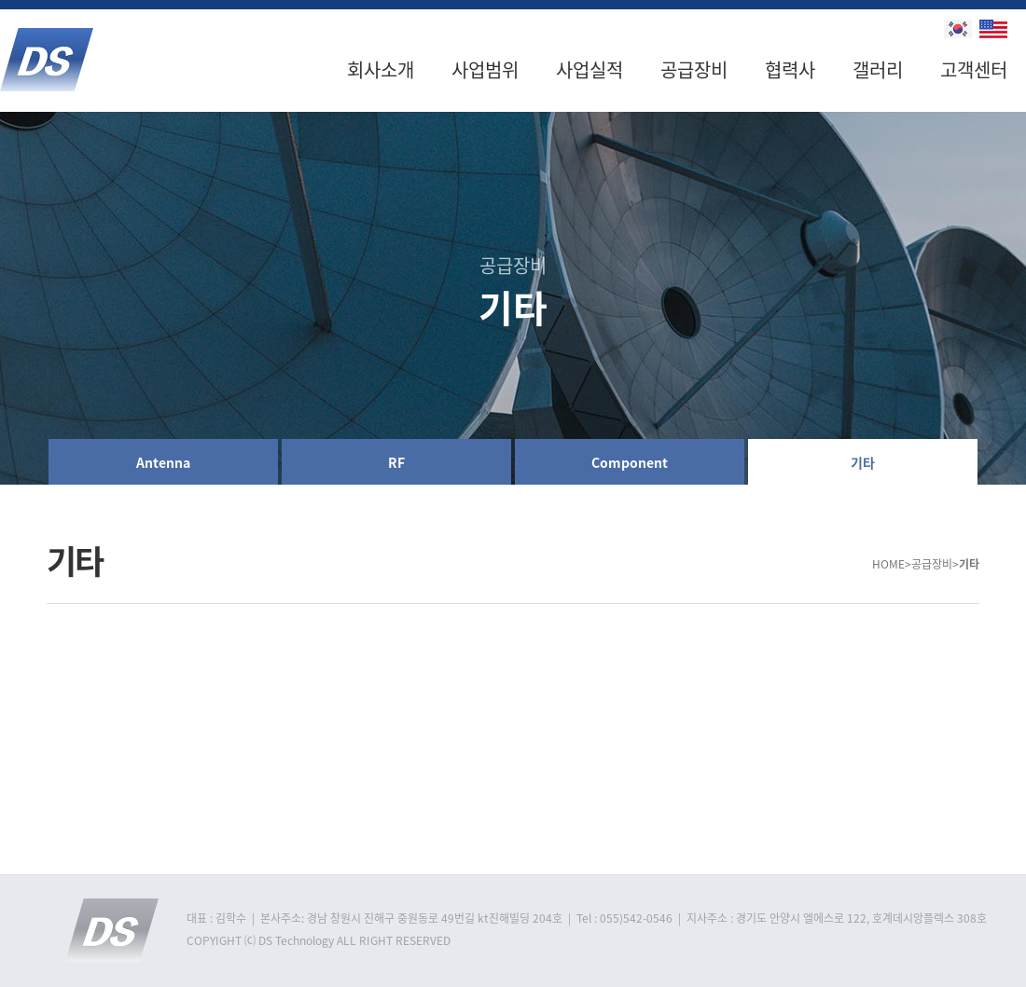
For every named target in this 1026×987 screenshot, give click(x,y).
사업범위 (485, 69)
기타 (863, 462)
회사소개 (380, 69)
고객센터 (973, 69)
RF (396, 462)
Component (629, 462)
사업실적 (589, 69)
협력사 (790, 69)
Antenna (163, 462)
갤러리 (878, 69)
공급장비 (694, 69)
